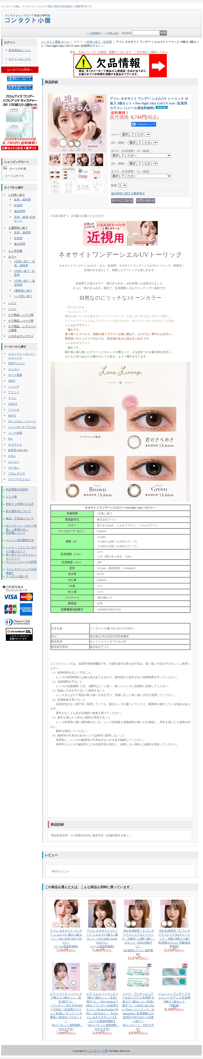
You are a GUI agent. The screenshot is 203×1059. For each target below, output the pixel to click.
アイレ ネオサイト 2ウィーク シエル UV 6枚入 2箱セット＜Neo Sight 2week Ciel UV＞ (102, 938)
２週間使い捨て (18, 227)
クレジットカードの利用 (21, 561)
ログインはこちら (20, 59)
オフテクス (15, 444)
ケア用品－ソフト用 (20, 315)
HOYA (12, 415)
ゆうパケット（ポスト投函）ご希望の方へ (21, 526)
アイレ (12, 398)
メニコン (13, 369)
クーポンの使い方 (17, 576)
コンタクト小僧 (98, 1050)
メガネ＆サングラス (20, 336)
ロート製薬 (15, 375)
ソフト (12, 309)
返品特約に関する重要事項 (128, 193)
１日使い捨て (16, 194)
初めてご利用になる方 (20, 504)
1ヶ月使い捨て (23, 296)
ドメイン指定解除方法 (20, 540)
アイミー (13, 392)
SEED (11, 380)
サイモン (13, 467)
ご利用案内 (95, 33)
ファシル (13, 409)
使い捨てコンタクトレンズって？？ (21, 555)
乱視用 (18, 205)
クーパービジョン (19, 479)
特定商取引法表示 (17, 489)
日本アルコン (16, 363)
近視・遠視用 (22, 199)
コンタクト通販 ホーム (55, 41)
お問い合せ (113, 33)
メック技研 (15, 433)
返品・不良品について (20, 518)
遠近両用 (19, 211)
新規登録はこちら (20, 50)
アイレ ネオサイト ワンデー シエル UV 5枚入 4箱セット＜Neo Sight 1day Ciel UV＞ (66, 938)
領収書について (15, 533)
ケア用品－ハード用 (20, 320)
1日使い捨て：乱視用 (98, 41)
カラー (12, 256)
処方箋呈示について (18, 511)
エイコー (13, 462)
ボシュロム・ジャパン (22, 421)
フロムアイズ (16, 473)
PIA (10, 438)
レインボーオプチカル (22, 427)
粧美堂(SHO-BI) (18, 450)
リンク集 (11, 496)
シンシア (13, 386)
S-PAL (12, 456)
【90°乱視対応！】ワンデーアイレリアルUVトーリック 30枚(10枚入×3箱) (174, 938)
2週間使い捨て (23, 290)
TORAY (13, 404)
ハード (12, 303)
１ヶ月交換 (15, 251)
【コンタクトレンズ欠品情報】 (21, 570)
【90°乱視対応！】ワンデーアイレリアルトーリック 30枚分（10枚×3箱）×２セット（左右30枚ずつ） (138, 942)
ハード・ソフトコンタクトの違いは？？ (21, 548)
